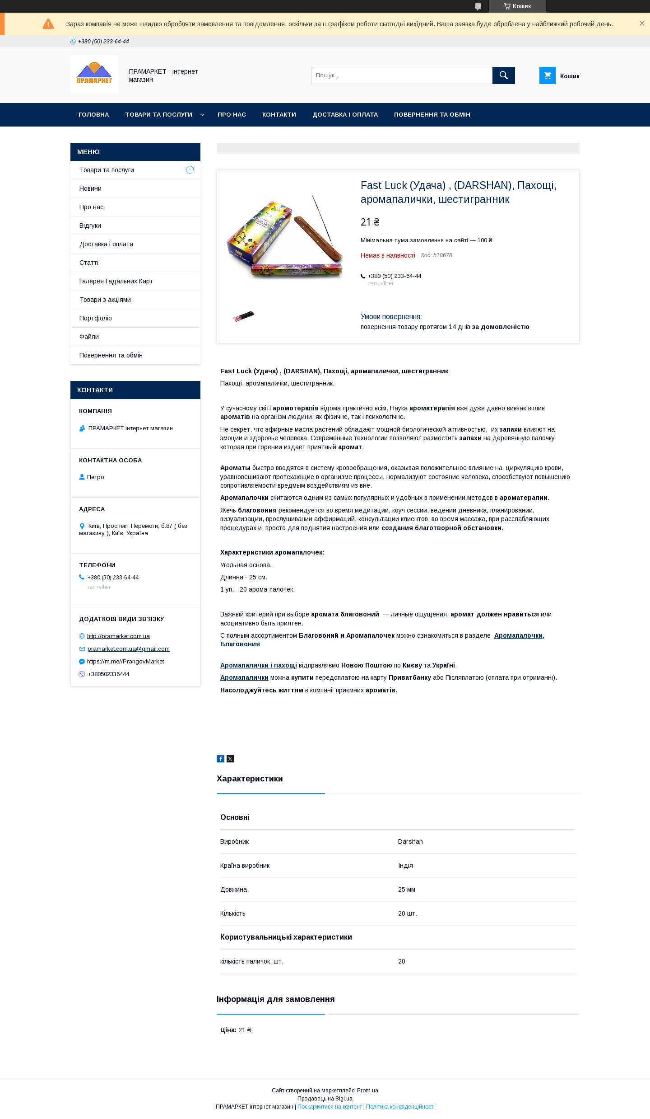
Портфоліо (95, 318)
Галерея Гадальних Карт (116, 281)
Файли (89, 336)
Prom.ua (367, 1090)
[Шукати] (503, 75)
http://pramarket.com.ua (118, 635)
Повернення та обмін (432, 114)
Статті (88, 262)
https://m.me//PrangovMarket (125, 661)
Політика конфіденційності (400, 1107)
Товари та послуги (158, 114)
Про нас (232, 114)
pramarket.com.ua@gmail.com (129, 648)
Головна (94, 114)
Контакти (279, 114)
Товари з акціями (105, 299)
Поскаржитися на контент (329, 1107)
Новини (90, 188)
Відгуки (90, 225)
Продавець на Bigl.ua (325, 1098)
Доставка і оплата (345, 114)
